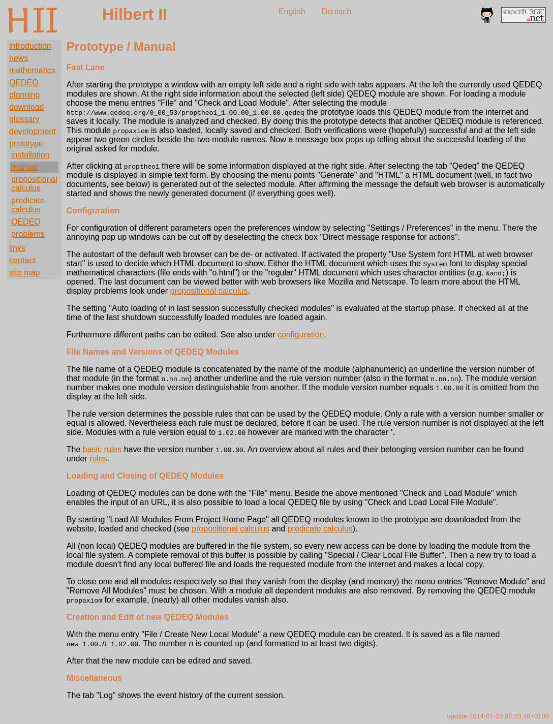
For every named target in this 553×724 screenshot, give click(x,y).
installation (30, 154)
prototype (26, 143)
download (26, 107)
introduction (30, 46)
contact (22, 260)
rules (98, 458)
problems (28, 234)
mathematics (32, 70)
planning (24, 94)
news (18, 58)
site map (24, 272)
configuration (301, 334)
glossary (24, 119)
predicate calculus (28, 205)
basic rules (102, 449)
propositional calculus (34, 184)
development (32, 131)
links (17, 248)
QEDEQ (24, 82)
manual (24, 167)
